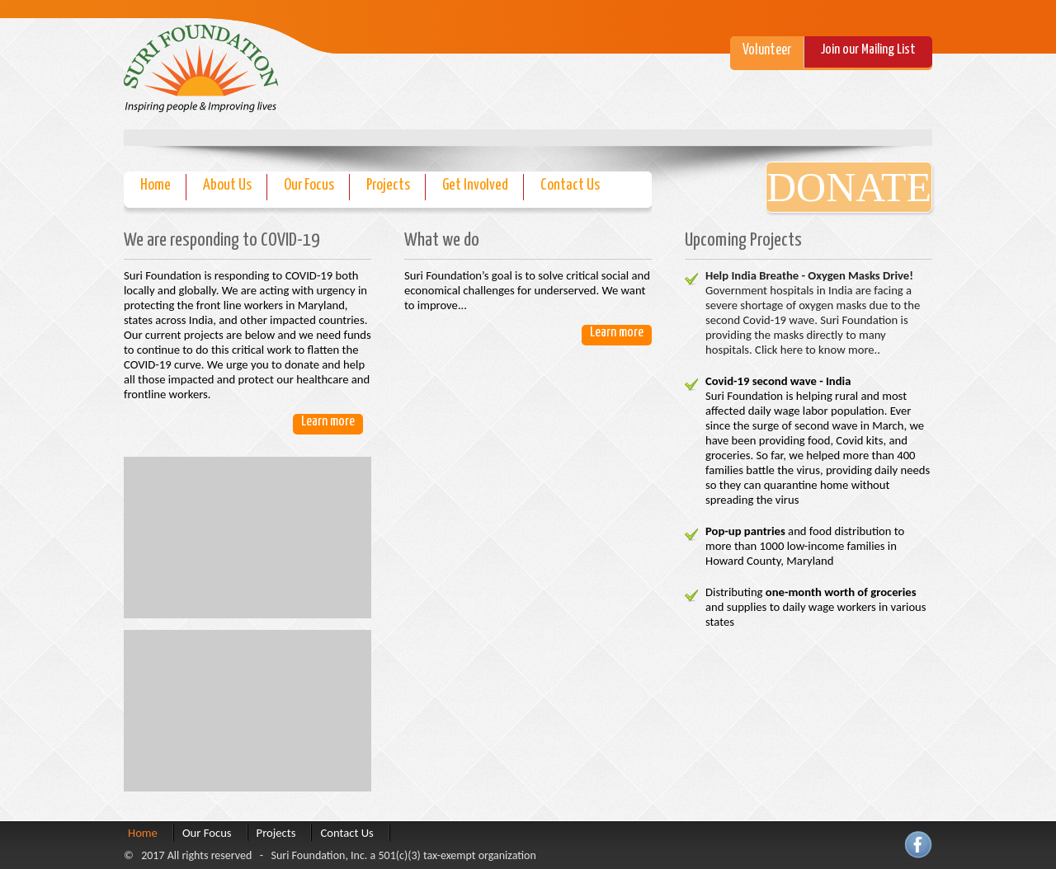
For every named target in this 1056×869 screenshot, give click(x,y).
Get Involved (475, 185)
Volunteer (766, 50)
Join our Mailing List (868, 50)
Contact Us (570, 185)
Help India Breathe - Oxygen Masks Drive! (809, 275)
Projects (388, 185)
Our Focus (309, 185)
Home (155, 185)
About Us (227, 185)
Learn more (328, 422)
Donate (848, 187)
